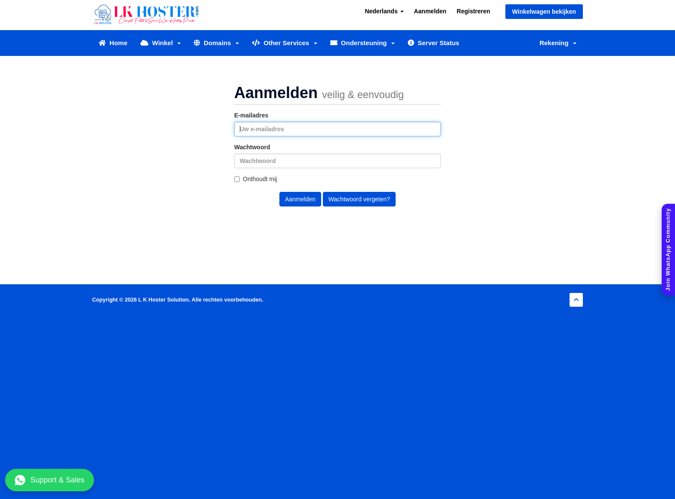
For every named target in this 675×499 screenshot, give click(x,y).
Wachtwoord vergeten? (359, 199)
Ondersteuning (362, 42)
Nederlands (384, 11)
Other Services (284, 42)
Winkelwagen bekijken (544, 11)
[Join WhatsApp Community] (668, 250)
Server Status (433, 42)
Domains (216, 42)
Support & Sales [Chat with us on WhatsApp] (49, 480)
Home (113, 42)
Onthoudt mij (255, 179)
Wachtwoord (252, 147)
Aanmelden (430, 11)
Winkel (160, 42)
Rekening (557, 42)
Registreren (473, 11)
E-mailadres (251, 115)
